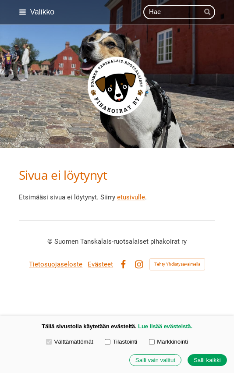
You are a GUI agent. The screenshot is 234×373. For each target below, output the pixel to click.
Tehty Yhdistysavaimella (177, 264)
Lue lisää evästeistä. (165, 326)
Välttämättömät (69, 341)
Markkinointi (168, 341)
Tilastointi (121, 341)
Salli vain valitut (155, 360)
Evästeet (100, 264)
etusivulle (131, 197)
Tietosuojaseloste (55, 264)
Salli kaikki (207, 360)
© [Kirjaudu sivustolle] (50, 241)
